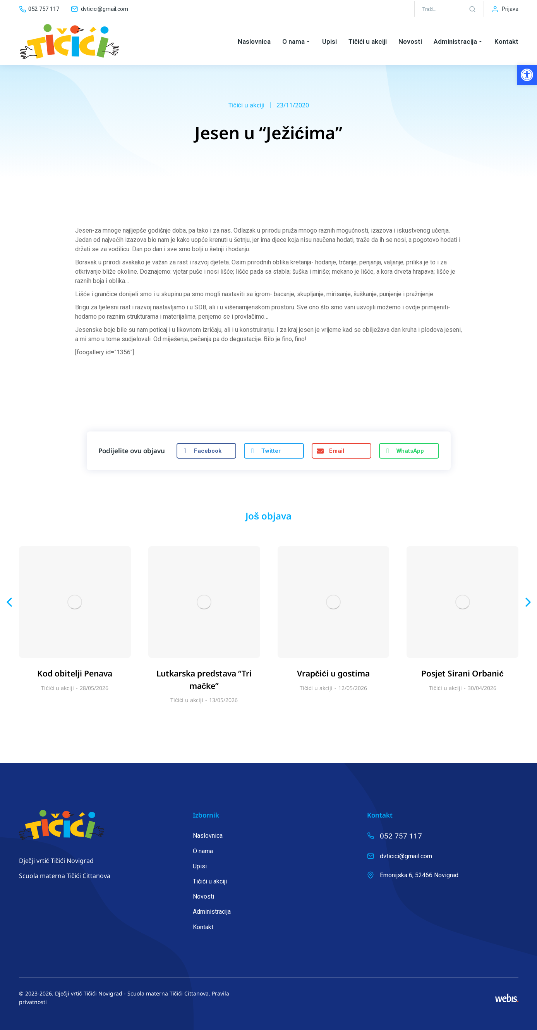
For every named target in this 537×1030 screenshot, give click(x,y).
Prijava (510, 9)
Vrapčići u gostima (333, 673)
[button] (527, 75)
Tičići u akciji (246, 105)
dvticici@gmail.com (104, 9)
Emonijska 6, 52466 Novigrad (419, 875)
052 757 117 (43, 8)
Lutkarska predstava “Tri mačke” (204, 679)
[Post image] (75, 602)
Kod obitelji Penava (74, 673)
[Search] (472, 8)
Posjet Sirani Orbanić (462, 673)
